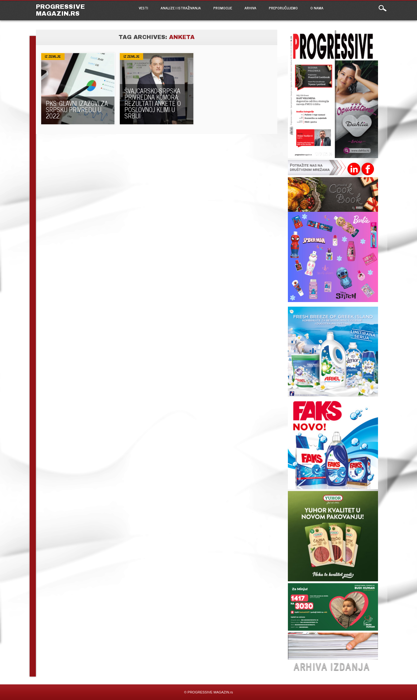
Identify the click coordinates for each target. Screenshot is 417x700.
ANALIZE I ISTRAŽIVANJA (181, 8)
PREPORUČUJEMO (283, 8)
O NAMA (316, 8)
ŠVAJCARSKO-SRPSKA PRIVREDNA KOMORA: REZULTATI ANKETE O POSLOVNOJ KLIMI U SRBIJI (152, 103)
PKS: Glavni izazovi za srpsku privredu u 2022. (77, 109)
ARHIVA (250, 8)
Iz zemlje (53, 56)
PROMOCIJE (222, 8)
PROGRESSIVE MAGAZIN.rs (60, 10)
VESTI (143, 8)
